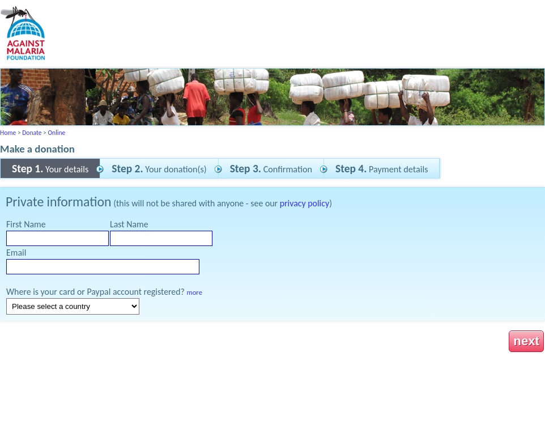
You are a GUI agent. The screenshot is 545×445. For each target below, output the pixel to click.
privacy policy (304, 203)
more (194, 292)
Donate (31, 133)
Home (8, 133)
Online (56, 133)
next (526, 341)
